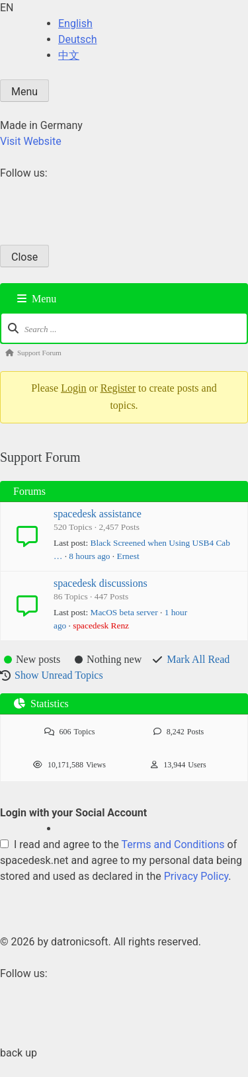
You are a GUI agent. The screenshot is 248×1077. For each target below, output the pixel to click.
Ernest (128, 556)
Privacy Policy (196, 876)
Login (73, 388)
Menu (24, 91)
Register (118, 388)
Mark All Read (198, 659)
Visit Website (31, 141)
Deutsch (77, 39)
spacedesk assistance (98, 513)
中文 (68, 55)
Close (24, 257)
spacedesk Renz (101, 625)
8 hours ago (89, 556)
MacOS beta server (124, 612)
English (75, 23)
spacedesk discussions (100, 583)
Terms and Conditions (173, 844)
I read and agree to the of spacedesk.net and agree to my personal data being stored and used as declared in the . (121, 860)
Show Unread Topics (59, 675)
